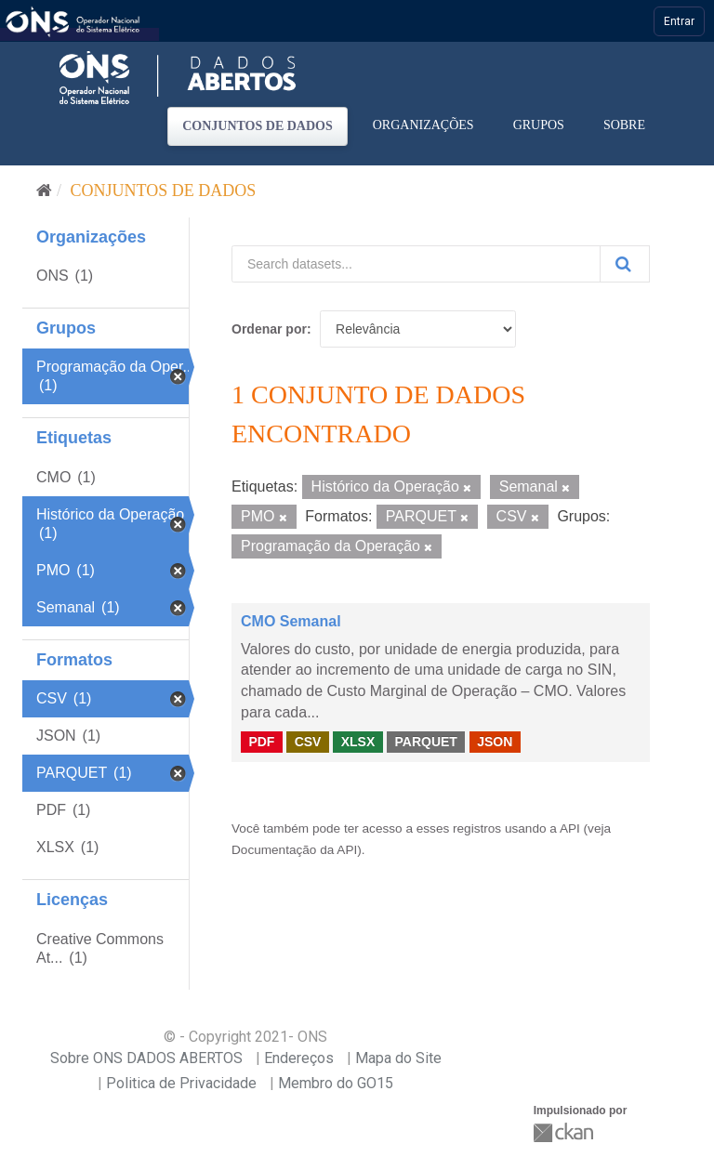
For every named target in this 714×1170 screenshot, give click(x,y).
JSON (494, 741)
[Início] (44, 190)
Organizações (423, 125)
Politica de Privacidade (181, 1083)
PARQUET (425, 741)
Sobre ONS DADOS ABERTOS (146, 1058)
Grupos (538, 125)
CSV (308, 741)
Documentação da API (294, 850)
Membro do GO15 (335, 1083)
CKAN (565, 1132)
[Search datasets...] (416, 264)
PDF (261, 741)
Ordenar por (269, 329)
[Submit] (625, 264)
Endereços (299, 1058)
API (570, 828)
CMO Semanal (291, 621)
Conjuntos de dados (257, 126)
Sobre (624, 125)
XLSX (358, 741)
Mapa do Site (398, 1058)
